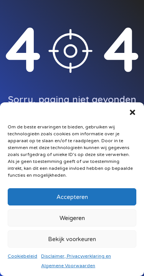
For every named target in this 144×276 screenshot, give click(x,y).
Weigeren (72, 218)
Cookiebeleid (22, 256)
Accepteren (72, 197)
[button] (132, 112)
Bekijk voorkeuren (72, 239)
